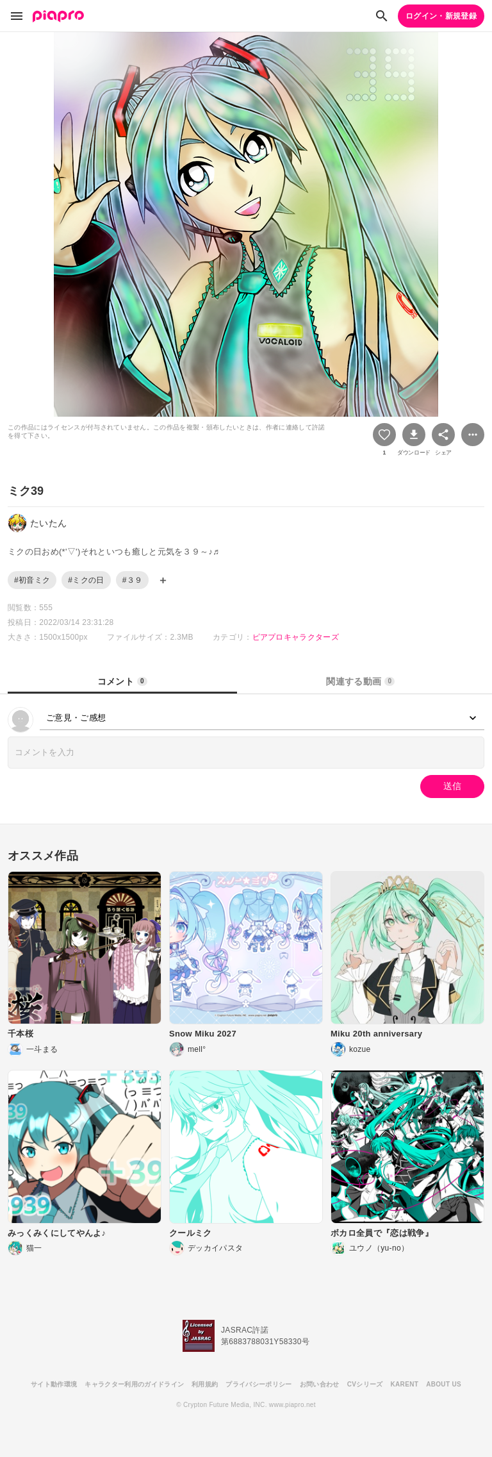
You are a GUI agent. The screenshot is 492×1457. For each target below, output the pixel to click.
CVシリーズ (365, 1384)
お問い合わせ (320, 1384)
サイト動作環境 (54, 1384)
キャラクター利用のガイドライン (134, 1384)
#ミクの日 (86, 580)
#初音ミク (32, 580)
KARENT (405, 1384)
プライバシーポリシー (258, 1384)
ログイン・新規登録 (441, 16)
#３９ (132, 580)
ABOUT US (443, 1384)
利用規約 (205, 1384)
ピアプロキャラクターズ (296, 637)
